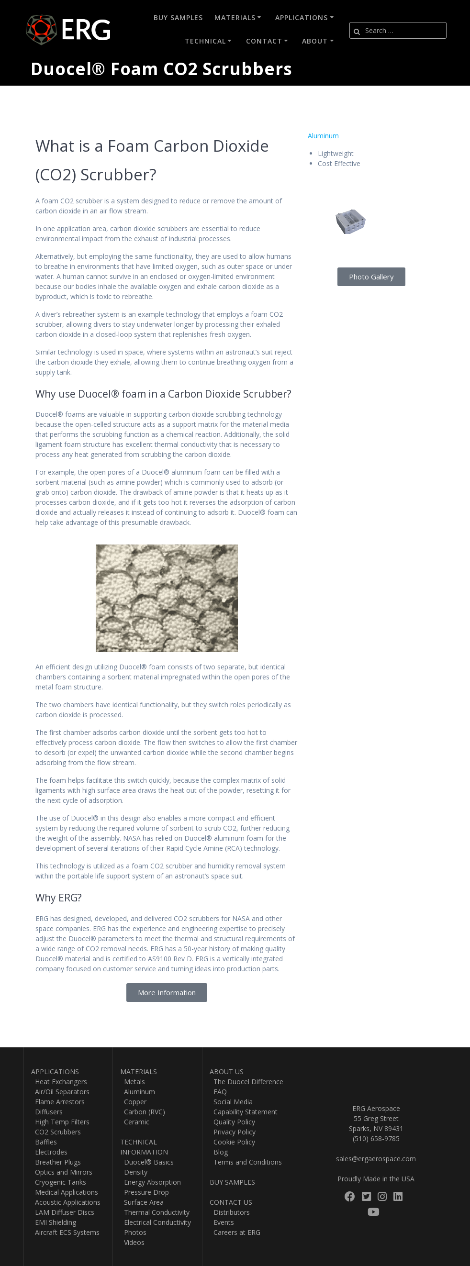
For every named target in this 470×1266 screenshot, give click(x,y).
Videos (132, 1242)
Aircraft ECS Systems (65, 1232)
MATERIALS (138, 1071)
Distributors (230, 1212)
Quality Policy (232, 1121)
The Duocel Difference (246, 1081)
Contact (264, 40)
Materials (235, 17)
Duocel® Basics (147, 1161)
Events (222, 1222)
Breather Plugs (56, 1161)
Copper (133, 1101)
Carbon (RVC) (142, 1111)
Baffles (44, 1141)
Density (133, 1172)
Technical (205, 40)
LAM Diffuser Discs (62, 1212)
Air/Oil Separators (60, 1091)
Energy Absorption (150, 1182)
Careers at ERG (235, 1232)
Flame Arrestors (58, 1101)
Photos (133, 1232)
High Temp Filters (60, 1121)
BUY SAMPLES (232, 1182)
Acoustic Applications (66, 1202)
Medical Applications (64, 1192)
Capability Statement (244, 1111)
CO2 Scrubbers (56, 1131)
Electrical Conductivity (155, 1222)
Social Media (231, 1101)
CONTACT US (231, 1202)
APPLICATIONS (55, 1071)
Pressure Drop (144, 1192)
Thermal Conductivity (155, 1212)
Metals (132, 1081)
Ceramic (134, 1121)
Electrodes (49, 1151)
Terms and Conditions (246, 1161)
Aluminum (323, 135)
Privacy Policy (233, 1131)
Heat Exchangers (59, 1081)
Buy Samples (178, 17)
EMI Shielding (53, 1222)
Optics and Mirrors (61, 1172)
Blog (219, 1151)
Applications (301, 17)
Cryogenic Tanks (58, 1182)
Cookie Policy (232, 1141)
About (315, 40)
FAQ (218, 1091)
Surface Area (142, 1202)
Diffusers (47, 1111)
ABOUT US (227, 1071)
